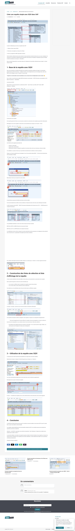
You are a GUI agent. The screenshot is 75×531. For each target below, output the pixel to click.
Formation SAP (41, 3)
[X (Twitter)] (12, 445)
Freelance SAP (60, 3)
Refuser (68, 527)
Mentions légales (48, 529)
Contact (66, 3)
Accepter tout (60, 527)
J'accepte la (38, 507)
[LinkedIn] (16, 445)
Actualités (48, 3)
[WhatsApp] (20, 445)
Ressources (53, 3)
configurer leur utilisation (66, 523)
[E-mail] (24, 445)
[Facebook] (8, 445)
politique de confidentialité (40, 507)
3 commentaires (35, 461)
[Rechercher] (69, 3)
